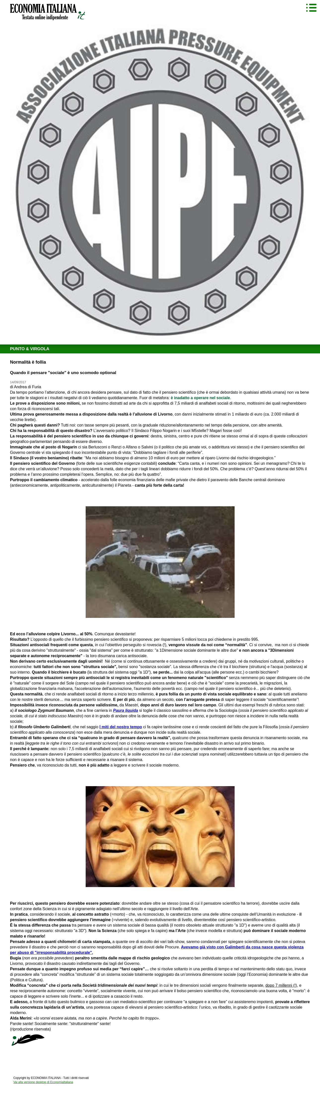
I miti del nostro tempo (120, 727)
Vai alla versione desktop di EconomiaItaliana (43, 1082)
